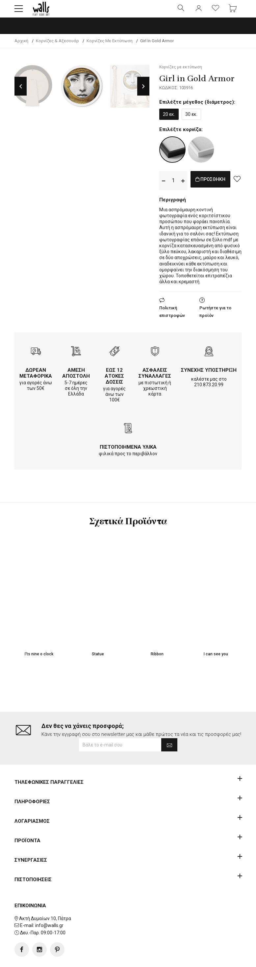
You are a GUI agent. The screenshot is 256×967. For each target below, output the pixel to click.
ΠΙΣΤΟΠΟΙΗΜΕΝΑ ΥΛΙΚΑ (128, 453)
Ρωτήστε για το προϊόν (215, 317)
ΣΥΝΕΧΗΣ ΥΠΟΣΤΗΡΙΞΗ (209, 376)
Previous (20, 92)
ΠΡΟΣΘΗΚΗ (217, 186)
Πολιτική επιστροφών (172, 317)
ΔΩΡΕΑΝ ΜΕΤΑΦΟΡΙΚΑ (35, 379)
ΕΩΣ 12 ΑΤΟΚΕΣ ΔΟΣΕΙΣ (114, 382)
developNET (183, 958)
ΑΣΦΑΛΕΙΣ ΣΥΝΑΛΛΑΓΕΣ (155, 379)
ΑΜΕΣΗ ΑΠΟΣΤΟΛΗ (76, 379)
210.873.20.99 (208, 390)
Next (143, 92)
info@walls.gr (49, 904)
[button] (18, 12)
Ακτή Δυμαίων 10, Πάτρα (45, 897)
